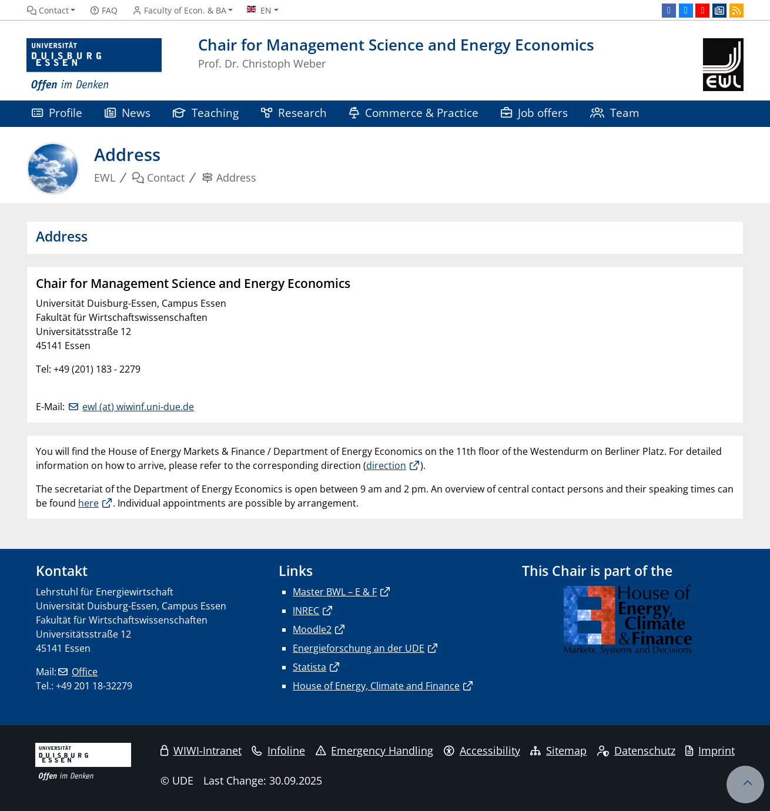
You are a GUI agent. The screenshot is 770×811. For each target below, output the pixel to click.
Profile (57, 112)
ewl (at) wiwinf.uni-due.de (138, 406)
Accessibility (482, 750)
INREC (306, 610)
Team (615, 112)
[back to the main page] (723, 65)
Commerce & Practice (413, 112)
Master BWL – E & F (335, 591)
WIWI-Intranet (201, 750)
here (88, 503)
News (127, 112)
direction (386, 465)
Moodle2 (312, 629)
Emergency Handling (375, 750)
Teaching (206, 112)
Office (85, 671)
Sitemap (558, 750)
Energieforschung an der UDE (358, 648)
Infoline (278, 750)
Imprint (710, 750)
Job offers (534, 112)
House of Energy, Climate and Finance (376, 685)
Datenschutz (636, 750)
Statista (309, 667)
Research (294, 112)
